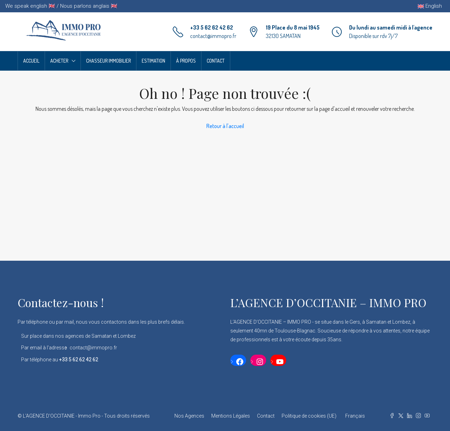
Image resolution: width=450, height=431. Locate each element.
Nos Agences (189, 416)
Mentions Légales (230, 416)
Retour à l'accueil (225, 125)
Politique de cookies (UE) (309, 416)
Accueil (31, 61)
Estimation (153, 61)
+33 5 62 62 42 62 (211, 27)
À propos (186, 61)
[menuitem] (354, 416)
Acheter (59, 61)
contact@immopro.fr (213, 35)
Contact (216, 61)
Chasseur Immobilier (108, 61)
